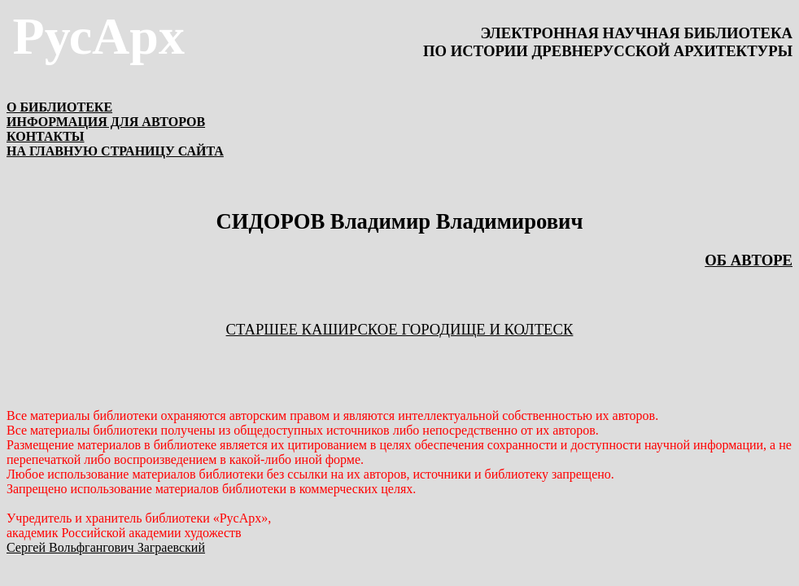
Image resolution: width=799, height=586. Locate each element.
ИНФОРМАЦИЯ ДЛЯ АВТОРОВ (106, 122)
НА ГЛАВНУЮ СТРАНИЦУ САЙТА (115, 151)
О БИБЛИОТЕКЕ (59, 107)
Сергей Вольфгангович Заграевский (106, 547)
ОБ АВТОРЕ (748, 260)
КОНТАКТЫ (46, 136)
